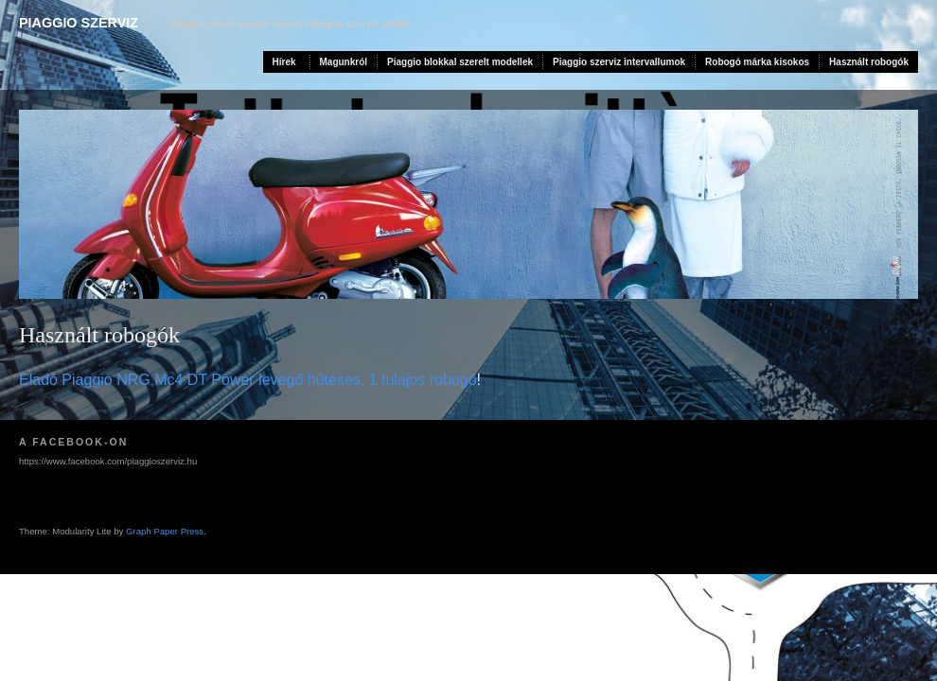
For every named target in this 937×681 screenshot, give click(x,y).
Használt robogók (869, 62)
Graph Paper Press (164, 531)
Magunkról (344, 62)
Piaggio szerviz (78, 22)
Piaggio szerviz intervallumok (619, 62)
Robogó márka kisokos (757, 62)
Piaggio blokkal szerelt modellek (460, 62)
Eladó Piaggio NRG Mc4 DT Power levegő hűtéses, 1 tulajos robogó (248, 380)
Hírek (284, 62)
